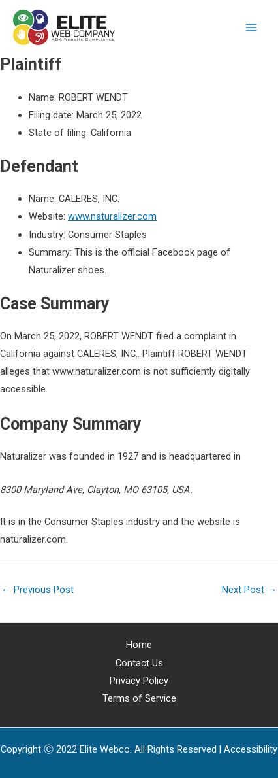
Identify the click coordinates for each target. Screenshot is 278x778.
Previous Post (37, 590)
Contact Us (139, 663)
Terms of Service (139, 698)
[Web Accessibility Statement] (250, 749)
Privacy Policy (139, 680)
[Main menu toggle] (251, 27)
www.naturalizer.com (112, 216)
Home (139, 645)
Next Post (249, 590)
